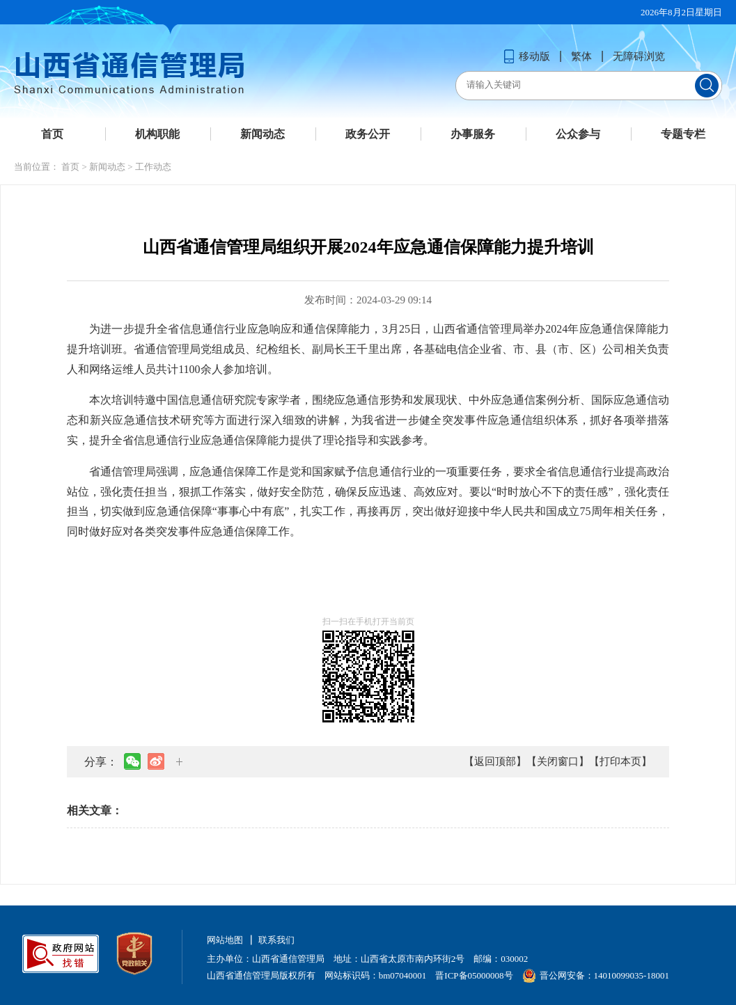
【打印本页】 (620, 761)
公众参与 (578, 134)
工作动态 (153, 166)
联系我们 (276, 940)
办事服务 (473, 134)
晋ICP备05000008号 (473, 975)
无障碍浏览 (639, 56)
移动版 (526, 56)
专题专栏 (683, 134)
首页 (52, 134)
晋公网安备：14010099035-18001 (595, 975)
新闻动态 (262, 134)
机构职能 (157, 134)
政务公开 (367, 134)
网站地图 (225, 940)
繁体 (581, 56)
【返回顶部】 (495, 761)
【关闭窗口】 (557, 761)
